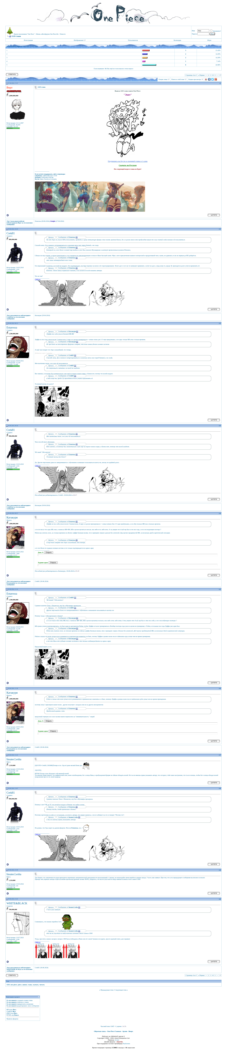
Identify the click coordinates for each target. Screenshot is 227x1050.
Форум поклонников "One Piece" (24, 34)
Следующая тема (121, 990)
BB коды (9, 1009)
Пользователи (133, 40)
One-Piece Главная (114, 1031)
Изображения (78, 40)
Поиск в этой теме (177, 79)
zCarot (117, 1040)
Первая (201, 75)
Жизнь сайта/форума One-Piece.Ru (47, 34)
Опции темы (162, 79)
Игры (209, 40)
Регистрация (28, 40)
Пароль (194, 34)
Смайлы (9, 1011)
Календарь (177, 40)
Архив (124, 1031)
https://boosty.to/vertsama (48, 179)
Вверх (131, 1031)
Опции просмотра (194, 79)
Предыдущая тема (107, 990)
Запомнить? (215, 31)
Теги (7, 981)
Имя (193, 31)
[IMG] (8, 1013)
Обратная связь (100, 1031)
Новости (63, 34)
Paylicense (126, 1043)
